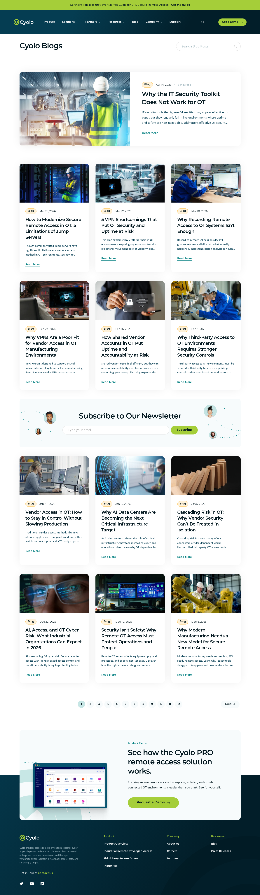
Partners (173, 858)
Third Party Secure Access (121, 858)
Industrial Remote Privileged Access (128, 851)
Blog (214, 844)
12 (178, 704)
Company (173, 836)
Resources (217, 836)
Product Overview (116, 844)
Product (109, 836)
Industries (110, 866)
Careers (172, 851)
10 (161, 704)
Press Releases (221, 851)
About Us (173, 844)
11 (170, 704)
